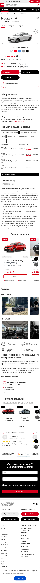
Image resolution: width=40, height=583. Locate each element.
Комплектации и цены (19, 10)
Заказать (7, 72)
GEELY (3, 531)
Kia (2, 558)
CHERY (3, 542)
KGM (2, 561)
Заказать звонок (34, 1)
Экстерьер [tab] (8, 181)
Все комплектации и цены (9, 174)
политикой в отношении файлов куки (14, 573)
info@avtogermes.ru (28, 509)
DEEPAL (4, 547)
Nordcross (4, 534)
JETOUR (4, 550)
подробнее (6, 392)
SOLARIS (4, 553)
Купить (15, 276)
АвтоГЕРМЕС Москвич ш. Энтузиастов (14, 432)
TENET (3, 539)
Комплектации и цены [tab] (16, 127)
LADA (3, 526)
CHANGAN (4, 545)
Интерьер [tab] (8, 184)
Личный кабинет (30, 514)
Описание (5, 10)
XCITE (3, 528)
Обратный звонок (11, 519)
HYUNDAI (4, 556)
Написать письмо (30, 519)
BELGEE (4, 537)
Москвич (4, 566)
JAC (2, 564)
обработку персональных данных (25, 485)
